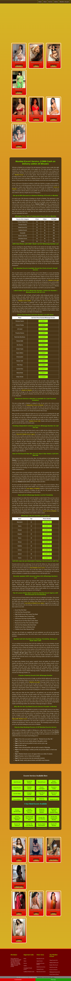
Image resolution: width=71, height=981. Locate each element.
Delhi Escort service (41, 967)
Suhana (19, 146)
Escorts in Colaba (53, 787)
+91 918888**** (43, 364)
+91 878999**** (43, 356)
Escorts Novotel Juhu (17, 810)
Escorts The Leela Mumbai (29, 824)
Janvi (19, 860)
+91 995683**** (43, 344)
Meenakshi (18, 65)
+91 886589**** (43, 352)
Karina (36, 860)
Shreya (36, 119)
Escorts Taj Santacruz (17, 824)
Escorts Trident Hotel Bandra (42, 824)
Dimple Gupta (19, 886)
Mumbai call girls (64, 1)
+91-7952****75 (47, 545)
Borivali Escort (42, 782)
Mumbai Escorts (40, 977)
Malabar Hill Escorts (54, 962)
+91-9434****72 (47, 557)
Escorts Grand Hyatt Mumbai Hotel (29, 818)
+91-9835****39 (47, 549)
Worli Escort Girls (53, 967)
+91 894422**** (43, 368)
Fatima (53, 913)
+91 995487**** (43, 321)
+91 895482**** (43, 329)
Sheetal (53, 65)
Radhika (53, 119)
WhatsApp (53, 979)
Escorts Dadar (17, 793)
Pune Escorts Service (41, 971)
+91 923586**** (43, 333)
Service (50, 1)
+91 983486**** (43, 325)
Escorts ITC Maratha (54, 824)
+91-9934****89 (47, 522)
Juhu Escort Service (54, 793)
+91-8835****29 (47, 538)
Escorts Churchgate (42, 787)
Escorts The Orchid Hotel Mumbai (54, 818)
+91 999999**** (43, 360)
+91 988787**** (43, 372)
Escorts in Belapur (29, 782)
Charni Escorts (17, 788)
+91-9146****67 (47, 542)
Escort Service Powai (54, 974)
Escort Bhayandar (54, 782)
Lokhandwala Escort (29, 799)
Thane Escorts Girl (54, 960)
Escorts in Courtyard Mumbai (41, 811)
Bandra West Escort (54, 965)
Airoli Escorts (17, 782)
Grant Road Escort (42, 793)
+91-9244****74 (47, 534)
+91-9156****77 (47, 526)
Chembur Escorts (29, 787)
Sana (36, 913)
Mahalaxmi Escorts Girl (55, 972)
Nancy (18, 119)
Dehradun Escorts (40, 958)
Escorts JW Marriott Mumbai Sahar (54, 811)
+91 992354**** (43, 341)
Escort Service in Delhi (47, 977)
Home (40, 1)
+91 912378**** (43, 337)
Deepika (19, 92)
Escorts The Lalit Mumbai (41, 818)
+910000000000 (17, 979)
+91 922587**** (43, 348)
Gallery (56, 1)
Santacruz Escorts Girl (42, 799)
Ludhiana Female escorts (29, 971)
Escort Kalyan (17, 799)
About (45, 1)
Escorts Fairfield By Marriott (29, 811)
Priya (19, 913)
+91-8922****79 (47, 530)
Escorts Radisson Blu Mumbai (17, 818)
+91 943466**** (43, 376)
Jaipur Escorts (40, 961)
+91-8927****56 (47, 553)
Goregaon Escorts (29, 793)
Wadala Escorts (54, 799)
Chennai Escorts (40, 969)
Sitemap (53, 977)
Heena (36, 65)
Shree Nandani (53, 860)
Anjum (18, 940)
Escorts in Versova (53, 969)
